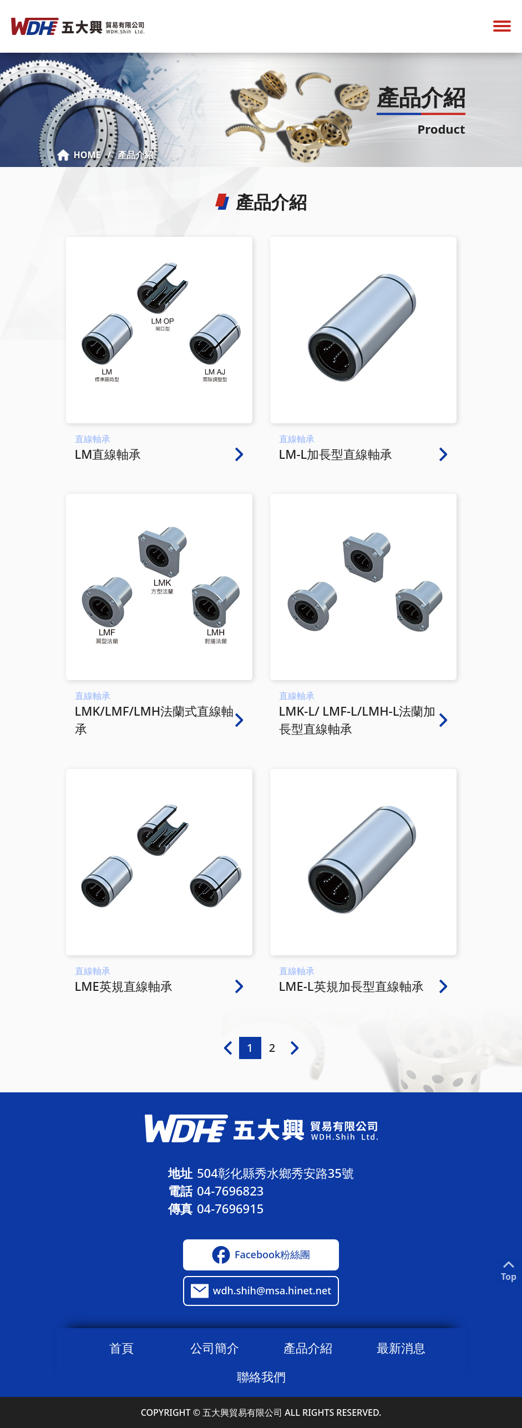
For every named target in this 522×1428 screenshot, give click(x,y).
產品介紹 (135, 155)
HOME (79, 155)
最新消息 (401, 1347)
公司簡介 (214, 1347)
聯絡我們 (261, 1376)
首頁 (121, 1347)
